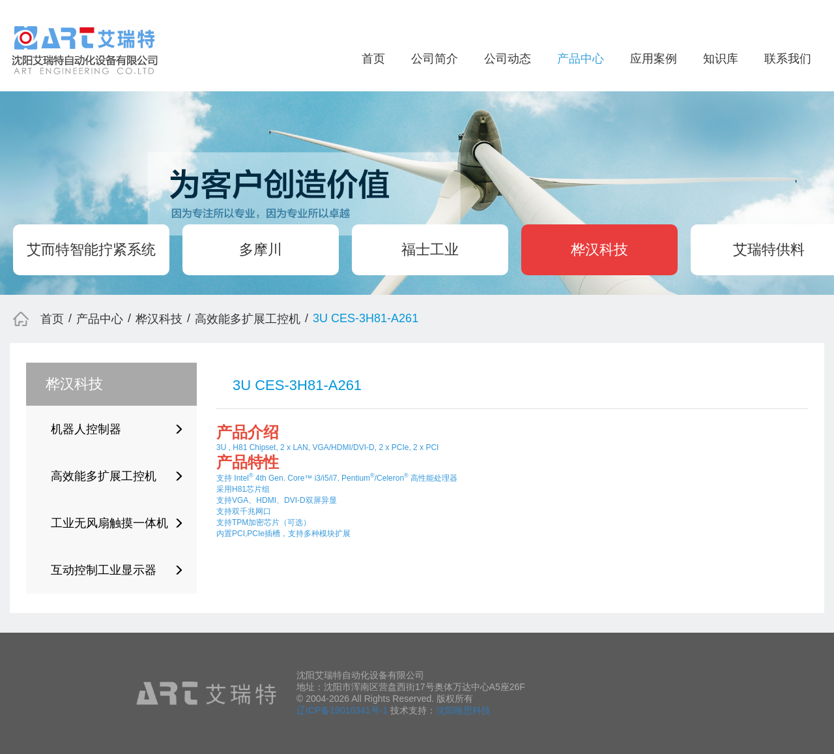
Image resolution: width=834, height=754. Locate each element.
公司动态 (507, 58)
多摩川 (260, 249)
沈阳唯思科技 (463, 710)
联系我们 (787, 58)
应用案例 (653, 58)
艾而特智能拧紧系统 (91, 249)
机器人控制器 (117, 429)
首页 (373, 58)
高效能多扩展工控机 (247, 318)
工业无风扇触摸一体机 (117, 523)
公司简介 (434, 58)
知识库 (720, 58)
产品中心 (580, 58)
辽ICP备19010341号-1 (342, 710)
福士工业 (430, 249)
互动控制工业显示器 (117, 570)
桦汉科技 (599, 249)
